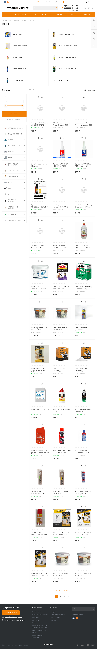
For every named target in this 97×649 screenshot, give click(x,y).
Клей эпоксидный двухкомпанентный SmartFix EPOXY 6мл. (39, 371)
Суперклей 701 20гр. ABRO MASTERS (83, 165)
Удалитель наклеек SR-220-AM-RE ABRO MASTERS (39, 207)
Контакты (35, 620)
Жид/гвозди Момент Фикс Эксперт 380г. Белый (61, 125)
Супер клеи (18, 80)
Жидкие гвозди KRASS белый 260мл (61, 247)
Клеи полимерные (68, 57)
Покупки (53, 612)
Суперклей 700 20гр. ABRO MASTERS (39, 124)
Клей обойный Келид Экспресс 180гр (83, 288)
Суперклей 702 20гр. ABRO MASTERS (61, 165)
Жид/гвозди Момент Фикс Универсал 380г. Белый (84, 125)
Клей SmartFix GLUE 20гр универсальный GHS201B (39, 576)
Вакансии (35, 617)
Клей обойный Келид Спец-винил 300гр (83, 206)
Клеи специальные (22, 69)
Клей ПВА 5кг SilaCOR (40, 410)
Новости (35, 623)
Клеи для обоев (20, 46)
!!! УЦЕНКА (63, 80)
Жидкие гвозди (66, 34)
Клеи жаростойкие (68, 46)
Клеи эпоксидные (67, 69)
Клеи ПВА (17, 57)
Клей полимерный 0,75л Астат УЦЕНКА (83, 247)
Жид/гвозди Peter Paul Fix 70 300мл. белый (38, 494)
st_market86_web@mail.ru (73, 2)
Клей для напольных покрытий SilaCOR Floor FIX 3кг (61, 207)
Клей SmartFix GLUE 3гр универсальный (61, 534)
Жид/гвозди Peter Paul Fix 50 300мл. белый (60, 494)
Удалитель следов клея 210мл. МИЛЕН (39, 534)
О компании (37, 608)
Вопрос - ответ (55, 617)
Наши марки (36, 612)
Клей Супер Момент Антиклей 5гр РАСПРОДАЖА (61, 289)
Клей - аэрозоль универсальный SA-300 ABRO (83, 453)
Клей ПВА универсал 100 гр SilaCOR (83, 411)
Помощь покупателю (57, 614)
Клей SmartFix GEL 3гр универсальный (84, 534)
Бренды (53, 620)
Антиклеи (17, 34)
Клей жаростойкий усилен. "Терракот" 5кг (40, 452)
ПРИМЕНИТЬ (14, 114)
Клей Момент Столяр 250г (61, 411)
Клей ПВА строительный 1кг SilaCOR (38, 289)
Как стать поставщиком (40, 614)
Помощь (53, 608)
